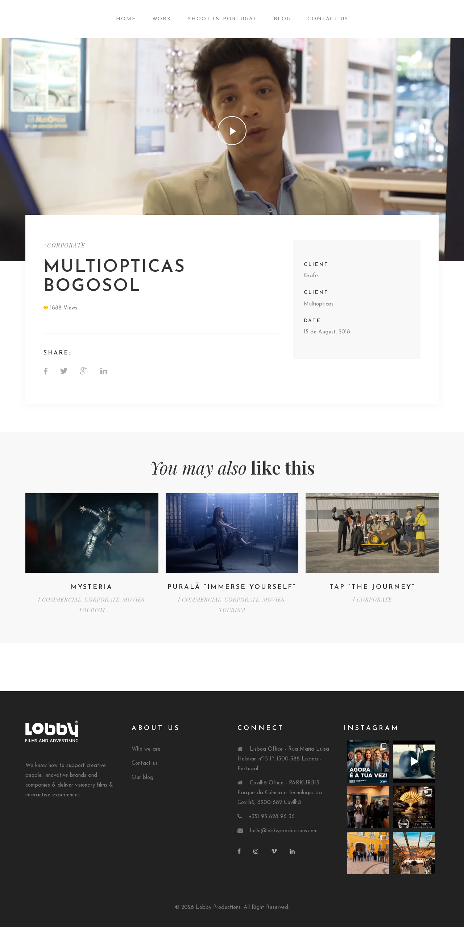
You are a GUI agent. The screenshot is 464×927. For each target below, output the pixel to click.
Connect (260, 728)
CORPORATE (66, 245)
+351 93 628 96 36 (272, 817)
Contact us (145, 763)
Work (161, 19)
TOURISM (91, 610)
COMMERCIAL (62, 599)
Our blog (142, 777)
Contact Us (327, 19)
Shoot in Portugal (222, 19)
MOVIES (134, 599)
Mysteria (92, 587)
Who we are (146, 749)
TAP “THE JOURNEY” (372, 587)
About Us (156, 728)
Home (126, 19)
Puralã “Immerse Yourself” (231, 587)
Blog (282, 19)
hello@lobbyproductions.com (284, 831)
